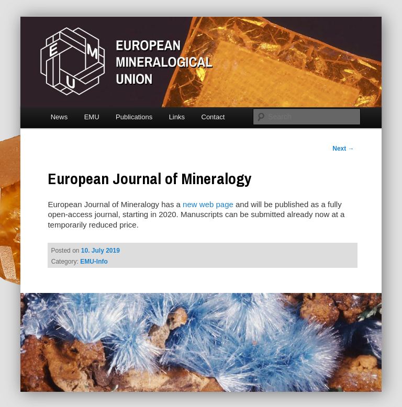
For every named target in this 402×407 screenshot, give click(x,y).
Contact (213, 117)
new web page (208, 204)
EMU (91, 117)
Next (343, 148)
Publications (134, 117)
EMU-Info (94, 261)
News (59, 117)
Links (177, 117)
